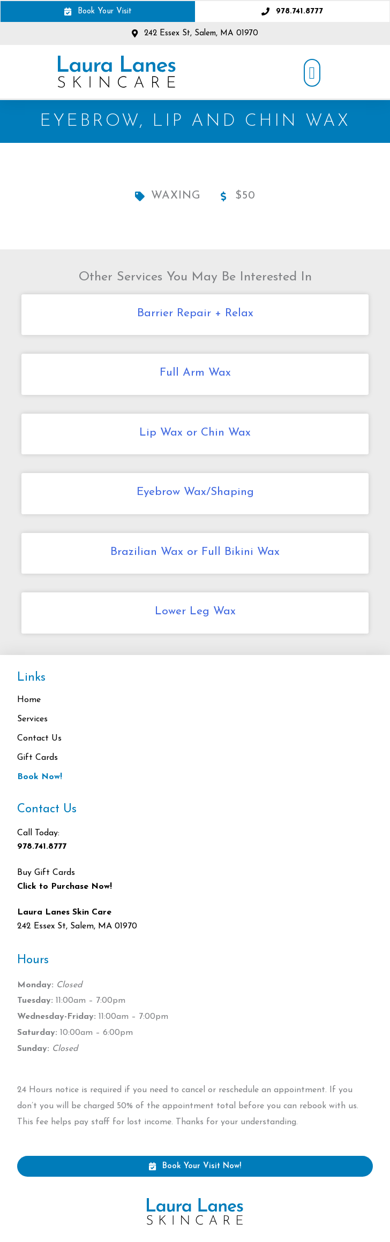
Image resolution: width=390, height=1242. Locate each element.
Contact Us (39, 738)
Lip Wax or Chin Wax (195, 432)
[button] (312, 73)
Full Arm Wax (195, 372)
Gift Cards (37, 757)
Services (35, 719)
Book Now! (39, 777)
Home (29, 700)
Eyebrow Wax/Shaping (195, 492)
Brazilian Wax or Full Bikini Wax (195, 552)
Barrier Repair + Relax (195, 313)
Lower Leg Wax (195, 611)
